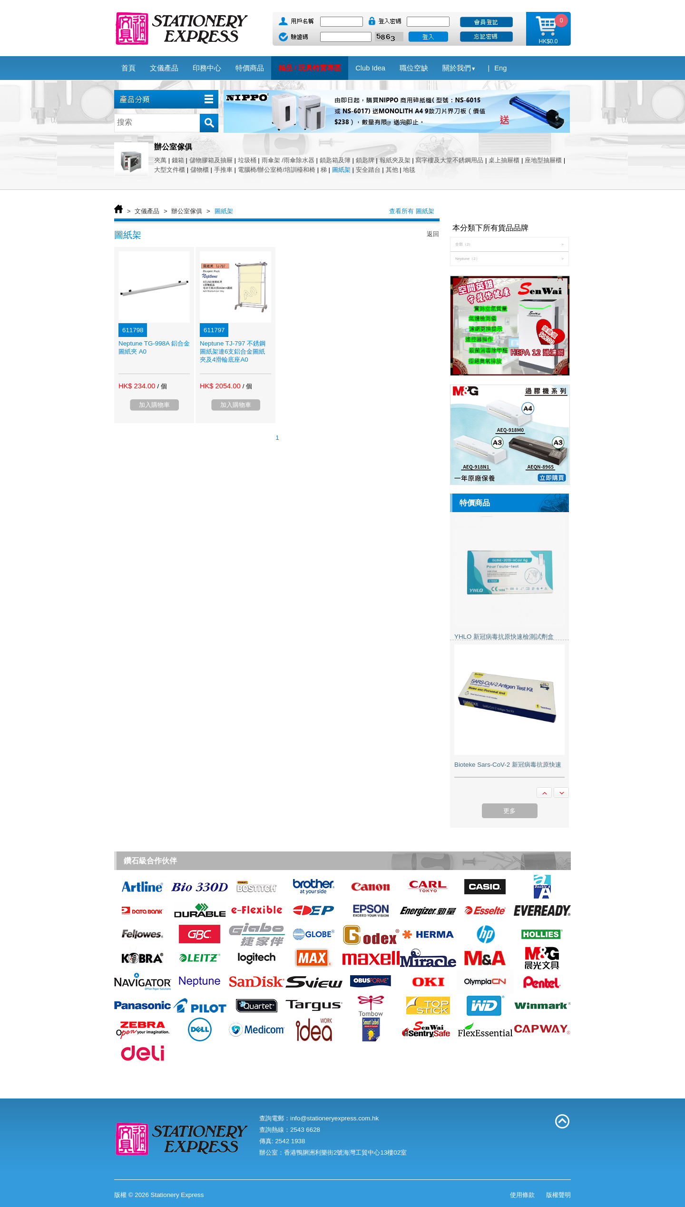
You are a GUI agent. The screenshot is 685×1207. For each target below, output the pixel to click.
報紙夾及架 (395, 160)
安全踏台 (368, 169)
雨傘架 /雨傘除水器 (288, 160)
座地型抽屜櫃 (543, 160)
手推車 (223, 169)
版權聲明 (558, 1194)
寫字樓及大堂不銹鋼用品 (449, 160)
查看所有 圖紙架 (411, 211)
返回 (433, 234)
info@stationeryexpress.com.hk (334, 1118)
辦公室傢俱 (186, 211)
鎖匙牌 (365, 160)
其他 (392, 169)
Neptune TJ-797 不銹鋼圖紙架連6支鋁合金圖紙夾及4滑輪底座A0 (232, 351)
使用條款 (522, 1194)
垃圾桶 (247, 160)
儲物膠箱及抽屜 (211, 160)
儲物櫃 (199, 169)
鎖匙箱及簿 (335, 160)
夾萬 (160, 160)
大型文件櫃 (169, 169)
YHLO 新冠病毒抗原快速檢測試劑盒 (504, 636)
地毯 (409, 169)
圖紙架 (341, 169)
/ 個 (161, 386)
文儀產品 (147, 211)
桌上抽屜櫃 (504, 160)
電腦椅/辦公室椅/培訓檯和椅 (276, 169)
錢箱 (178, 160)
